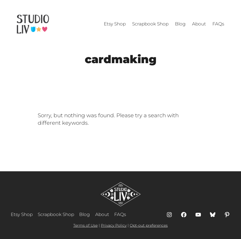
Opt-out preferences (149, 225)
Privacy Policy (114, 225)
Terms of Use (85, 225)
